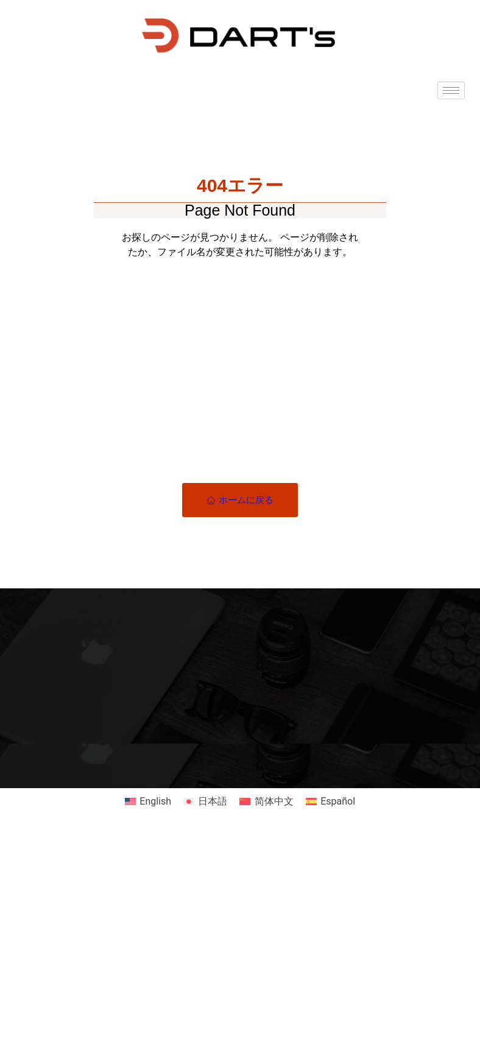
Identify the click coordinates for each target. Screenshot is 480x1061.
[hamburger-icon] (451, 90)
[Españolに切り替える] (330, 801)
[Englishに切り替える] (148, 801)
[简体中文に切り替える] (266, 801)
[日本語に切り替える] (205, 801)
